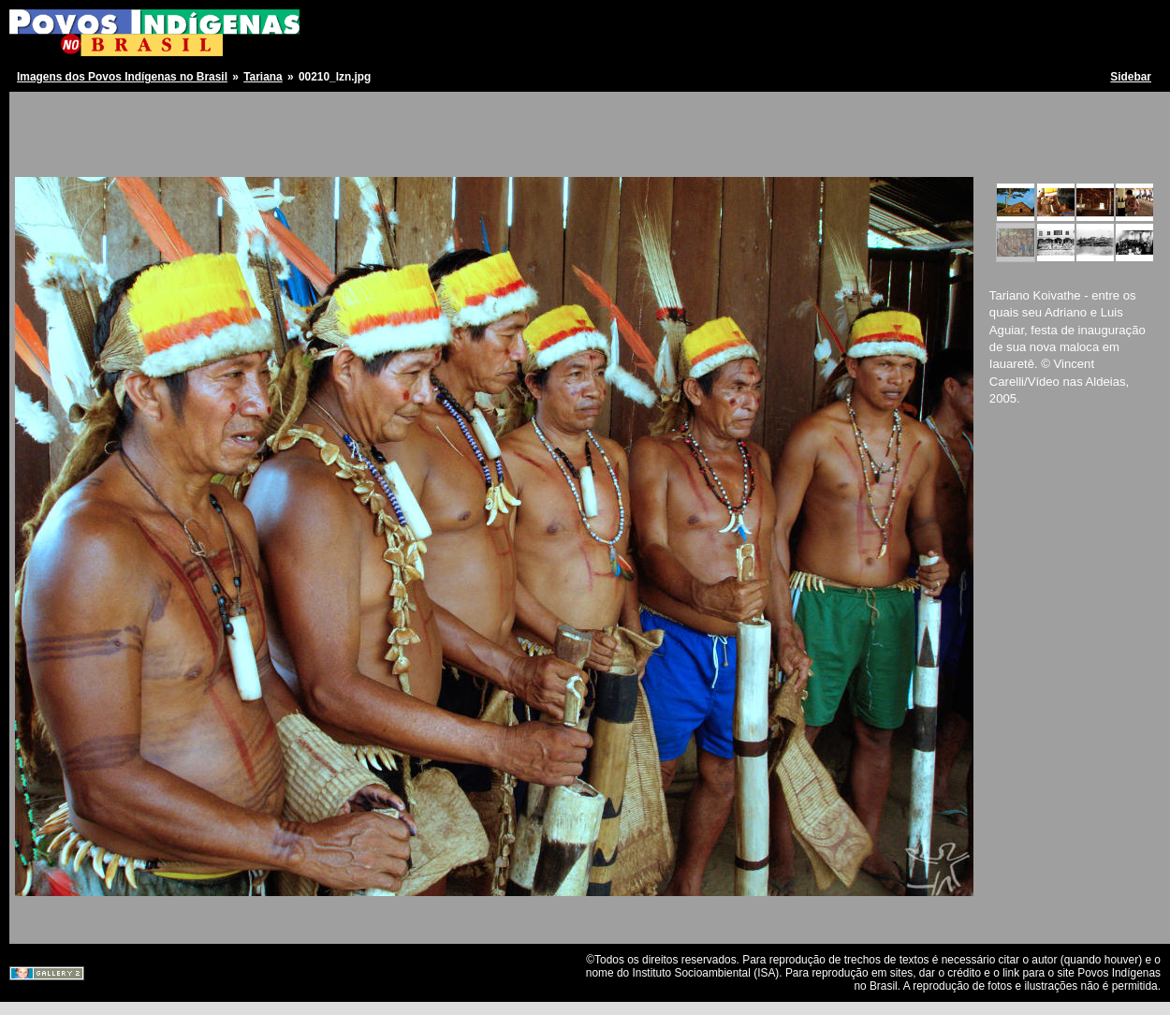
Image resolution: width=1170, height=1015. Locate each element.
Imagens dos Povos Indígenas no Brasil (122, 76)
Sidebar (1130, 76)
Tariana (262, 76)
